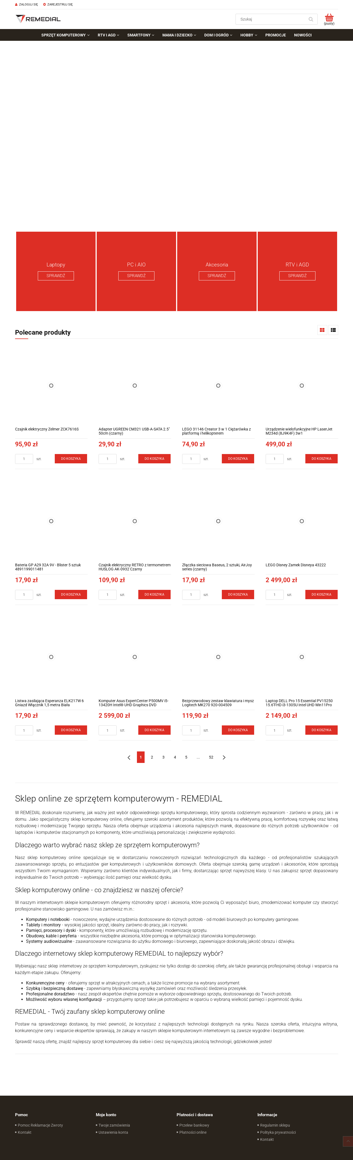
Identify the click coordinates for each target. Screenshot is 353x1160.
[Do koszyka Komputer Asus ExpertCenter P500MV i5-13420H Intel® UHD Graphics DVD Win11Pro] (154, 730)
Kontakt (24, 1132)
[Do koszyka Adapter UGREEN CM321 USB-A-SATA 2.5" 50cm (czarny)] (154, 458)
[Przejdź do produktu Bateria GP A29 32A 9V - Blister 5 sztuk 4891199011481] (51, 521)
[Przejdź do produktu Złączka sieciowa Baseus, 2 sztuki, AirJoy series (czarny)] (218, 521)
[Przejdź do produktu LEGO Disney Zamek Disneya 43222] (302, 521)
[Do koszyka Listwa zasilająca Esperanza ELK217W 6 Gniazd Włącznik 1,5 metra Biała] (71, 730)
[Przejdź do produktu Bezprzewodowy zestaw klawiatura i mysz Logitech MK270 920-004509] (218, 657)
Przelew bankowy (194, 1125)
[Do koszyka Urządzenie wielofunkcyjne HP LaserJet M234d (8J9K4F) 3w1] (321, 458)
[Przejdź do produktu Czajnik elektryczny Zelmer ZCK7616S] (51, 385)
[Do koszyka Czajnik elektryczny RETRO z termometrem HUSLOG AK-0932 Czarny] (154, 594)
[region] (176, 134)
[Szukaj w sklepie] (271, 19)
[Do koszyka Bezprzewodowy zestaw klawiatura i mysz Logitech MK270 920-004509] (238, 730)
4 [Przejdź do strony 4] (175, 757)
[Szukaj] (311, 19)
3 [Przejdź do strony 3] (163, 757)
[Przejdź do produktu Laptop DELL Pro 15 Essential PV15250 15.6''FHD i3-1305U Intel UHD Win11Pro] (302, 657)
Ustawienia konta (113, 1132)
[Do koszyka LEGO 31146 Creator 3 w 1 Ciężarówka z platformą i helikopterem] (238, 458)
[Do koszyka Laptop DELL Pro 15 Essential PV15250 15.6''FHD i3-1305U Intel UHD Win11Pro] (321, 730)
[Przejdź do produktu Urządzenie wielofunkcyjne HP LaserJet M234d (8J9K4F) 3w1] (302, 385)
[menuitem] (65, 35)
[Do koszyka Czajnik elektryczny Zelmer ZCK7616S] (71, 458)
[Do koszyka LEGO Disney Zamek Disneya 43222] (321, 594)
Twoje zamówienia (114, 1125)
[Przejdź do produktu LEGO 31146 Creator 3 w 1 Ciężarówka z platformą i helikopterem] (218, 385)
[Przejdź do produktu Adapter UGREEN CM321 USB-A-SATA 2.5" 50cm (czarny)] (135, 385)
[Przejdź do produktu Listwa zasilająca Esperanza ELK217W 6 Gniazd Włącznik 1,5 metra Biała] (51, 657)
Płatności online (192, 1132)
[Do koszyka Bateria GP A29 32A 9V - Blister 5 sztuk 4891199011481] (71, 594)
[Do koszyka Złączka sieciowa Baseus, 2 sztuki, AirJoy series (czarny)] (238, 594)
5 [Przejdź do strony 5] (186, 757)
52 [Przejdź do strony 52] (211, 757)
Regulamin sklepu (275, 1125)
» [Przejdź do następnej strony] (224, 757)
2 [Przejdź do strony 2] (152, 757)
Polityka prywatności (278, 1132)
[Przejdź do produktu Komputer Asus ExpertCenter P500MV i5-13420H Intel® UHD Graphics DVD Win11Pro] (135, 657)
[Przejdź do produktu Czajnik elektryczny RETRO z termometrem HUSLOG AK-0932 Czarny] (135, 521)
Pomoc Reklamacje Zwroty (40, 1125)
